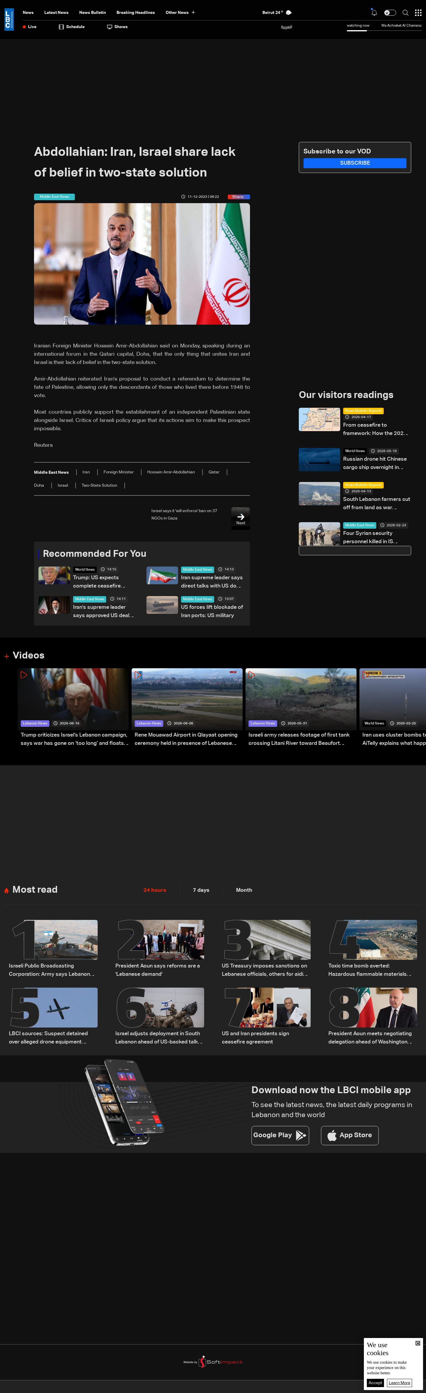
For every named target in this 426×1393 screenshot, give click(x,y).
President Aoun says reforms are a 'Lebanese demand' (157, 970)
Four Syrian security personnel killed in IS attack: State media (368, 538)
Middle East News (197, 570)
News (28, 13)
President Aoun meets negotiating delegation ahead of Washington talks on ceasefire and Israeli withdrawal (370, 1038)
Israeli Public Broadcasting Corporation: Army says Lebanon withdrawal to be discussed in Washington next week (49, 970)
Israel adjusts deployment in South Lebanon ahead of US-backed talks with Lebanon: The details (158, 1038)
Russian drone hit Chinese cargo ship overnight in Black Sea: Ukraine (375, 464)
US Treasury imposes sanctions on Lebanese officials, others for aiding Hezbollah (265, 970)
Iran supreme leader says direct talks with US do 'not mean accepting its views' (212, 582)
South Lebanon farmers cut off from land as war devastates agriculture (376, 504)
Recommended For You (94, 554)
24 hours (154, 890)
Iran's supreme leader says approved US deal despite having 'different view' (103, 612)
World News (85, 570)
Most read (35, 890)
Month (244, 890)
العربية (286, 27)
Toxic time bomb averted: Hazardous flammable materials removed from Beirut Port (367, 970)
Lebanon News (35, 723)
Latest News (56, 13)
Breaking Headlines (136, 13)
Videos (28, 656)
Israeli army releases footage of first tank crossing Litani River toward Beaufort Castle (299, 740)
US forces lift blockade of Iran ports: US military (212, 611)
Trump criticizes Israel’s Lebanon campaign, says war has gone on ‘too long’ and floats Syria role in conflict (74, 740)
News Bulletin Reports (363, 411)
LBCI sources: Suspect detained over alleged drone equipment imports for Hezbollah (48, 1038)
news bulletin (92, 13)
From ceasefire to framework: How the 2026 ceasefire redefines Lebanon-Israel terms (375, 430)
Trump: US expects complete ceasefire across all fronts (97, 582)
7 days (201, 890)
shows (117, 27)
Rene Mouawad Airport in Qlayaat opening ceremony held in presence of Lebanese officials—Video (186, 740)
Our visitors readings (346, 395)
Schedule (72, 27)
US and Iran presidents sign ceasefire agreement (255, 1038)
